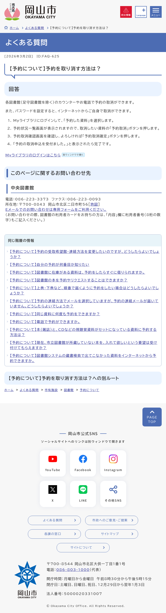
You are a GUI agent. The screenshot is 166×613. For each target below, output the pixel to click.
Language (140, 15)
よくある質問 (34, 27)
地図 (94, 204)
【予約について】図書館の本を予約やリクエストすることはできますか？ (69, 280)
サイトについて (81, 547)
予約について (89, 390)
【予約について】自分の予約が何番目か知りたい (49, 264)
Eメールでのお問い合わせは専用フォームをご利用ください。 (56, 209)
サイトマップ (110, 533)
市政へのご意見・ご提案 (110, 520)
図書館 (69, 390)
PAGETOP (152, 419)
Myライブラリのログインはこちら (45, 155)
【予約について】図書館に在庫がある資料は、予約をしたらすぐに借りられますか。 (77, 272)
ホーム (14, 27)
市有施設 (51, 390)
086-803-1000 (72, 569)
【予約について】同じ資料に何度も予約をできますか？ (55, 314)
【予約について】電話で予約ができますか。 (45, 322)
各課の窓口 (52, 533)
